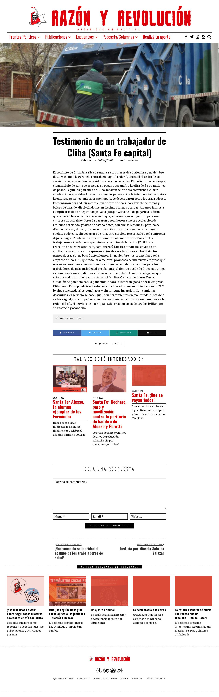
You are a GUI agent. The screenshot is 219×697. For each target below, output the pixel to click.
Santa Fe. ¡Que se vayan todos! (147, 397)
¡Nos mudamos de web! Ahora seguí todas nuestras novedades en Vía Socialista (25, 614)
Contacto (84, 679)
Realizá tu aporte (156, 36)
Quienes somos (63, 679)
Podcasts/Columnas (118, 36)
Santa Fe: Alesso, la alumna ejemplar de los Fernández (68, 409)
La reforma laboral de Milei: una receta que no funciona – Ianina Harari (193, 614)
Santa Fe (117, 343)
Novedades (131, 160)
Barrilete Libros (106, 679)
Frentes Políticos (22, 36)
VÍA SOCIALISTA (156, 679)
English (137, 679)
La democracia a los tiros (149, 610)
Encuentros (85, 36)
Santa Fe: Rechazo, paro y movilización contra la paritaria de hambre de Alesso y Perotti (109, 414)
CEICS (125, 679)
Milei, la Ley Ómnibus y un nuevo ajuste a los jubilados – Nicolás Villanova (67, 614)
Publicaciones (56, 36)
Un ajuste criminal (103, 610)
